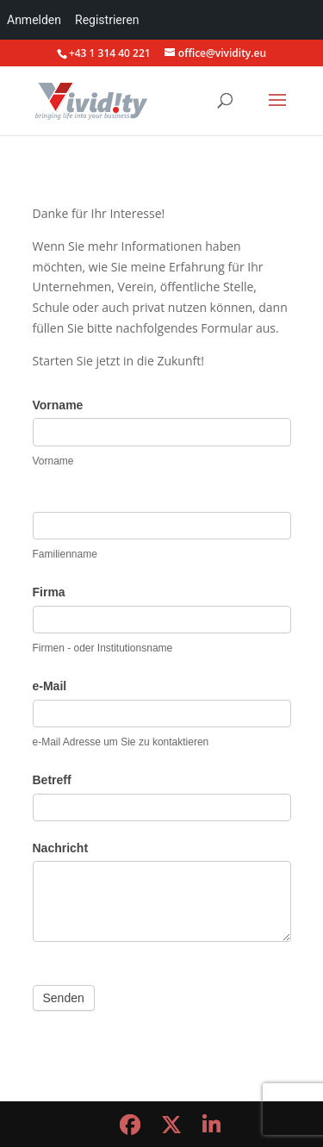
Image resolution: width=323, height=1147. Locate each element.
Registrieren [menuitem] (107, 20)
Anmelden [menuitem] (34, 20)
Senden (63, 998)
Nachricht (61, 848)
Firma (49, 592)
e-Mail (50, 686)
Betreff (52, 780)
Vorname (58, 405)
